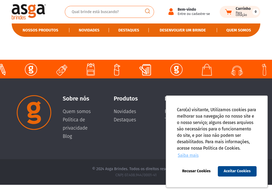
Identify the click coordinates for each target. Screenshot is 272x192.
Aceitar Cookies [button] (237, 171)
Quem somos (238, 30)
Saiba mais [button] (188, 155)
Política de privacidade (75, 124)
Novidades (89, 30)
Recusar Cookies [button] (196, 171)
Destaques (128, 30)
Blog (67, 136)
